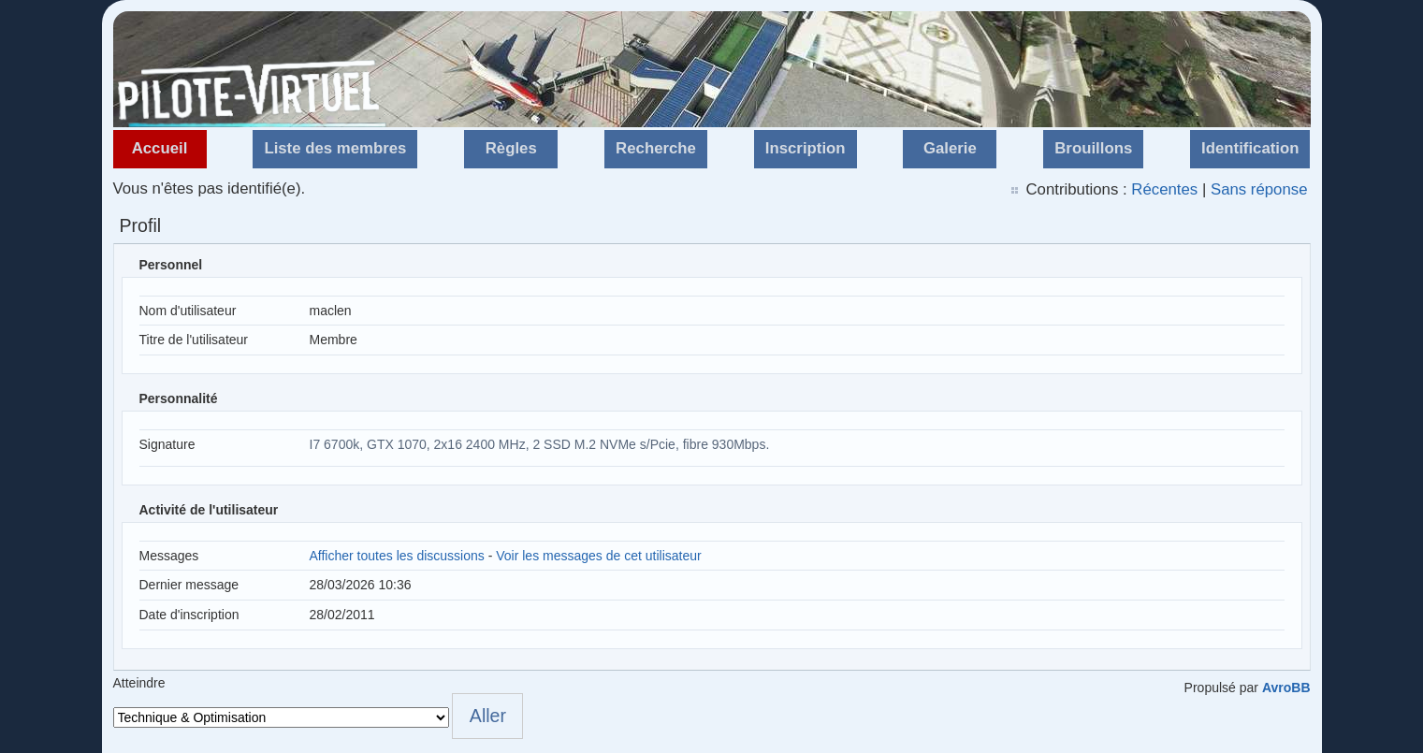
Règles (511, 148)
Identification (1250, 148)
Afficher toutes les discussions (397, 555)
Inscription (805, 148)
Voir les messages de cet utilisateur (598, 555)
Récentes (1164, 189)
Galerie (950, 148)
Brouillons (1093, 148)
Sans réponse (1259, 189)
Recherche (656, 148)
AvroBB (1286, 687)
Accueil (160, 148)
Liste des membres (335, 148)
